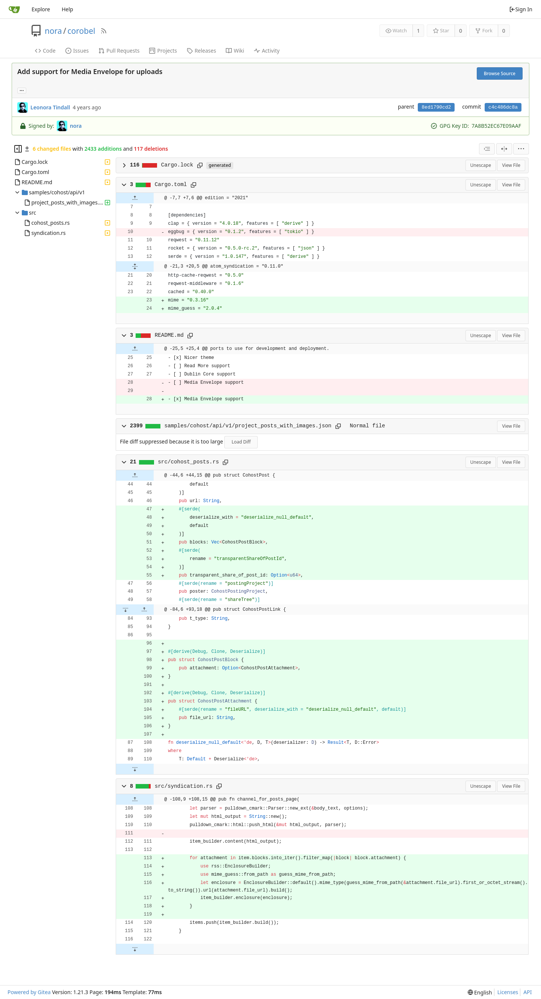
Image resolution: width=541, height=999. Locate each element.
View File (511, 165)
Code (45, 50)
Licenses (507, 992)
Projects (163, 50)
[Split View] (504, 148)
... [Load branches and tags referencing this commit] (22, 90)
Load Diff (241, 442)
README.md (169, 335)
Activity (267, 50)
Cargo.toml (171, 185)
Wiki (235, 50)
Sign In (520, 9)
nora (53, 31)
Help (67, 9)
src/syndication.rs (184, 786)
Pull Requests (118, 50)
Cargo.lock (177, 165)
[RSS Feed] (103, 30)
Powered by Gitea (29, 992)
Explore (41, 9)
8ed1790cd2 (436, 107)
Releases (201, 50)
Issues (77, 50)
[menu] (521, 148)
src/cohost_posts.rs (188, 462)
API (527, 992)
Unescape (480, 165)
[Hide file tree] (18, 149)
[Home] (14, 9)
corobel (81, 31)
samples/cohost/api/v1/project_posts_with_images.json (247, 426)
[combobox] (487, 148)
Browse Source (499, 73)
